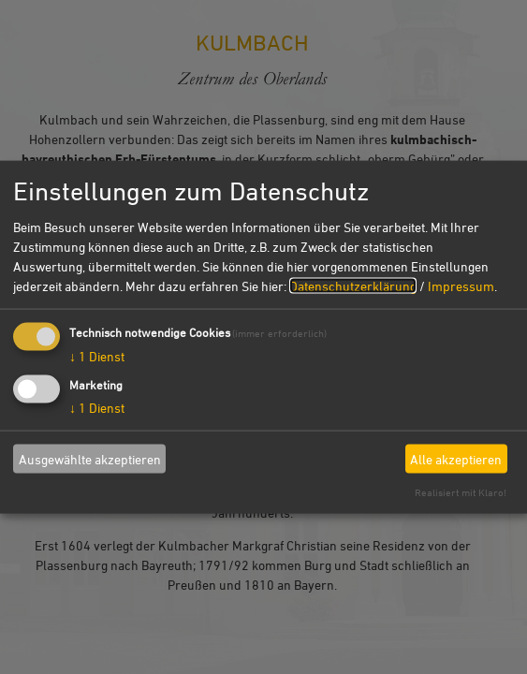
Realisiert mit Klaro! (460, 492)
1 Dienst (96, 356)
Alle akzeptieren (456, 458)
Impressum (461, 286)
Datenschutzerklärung (353, 286)
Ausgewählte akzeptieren (90, 458)
